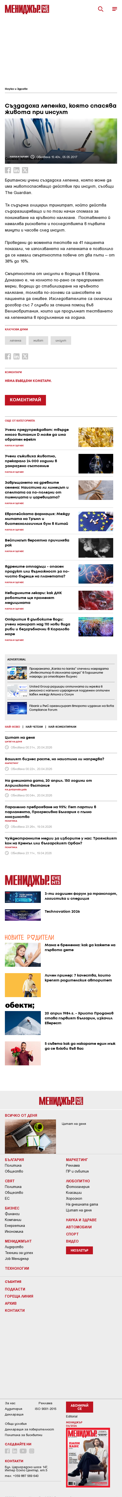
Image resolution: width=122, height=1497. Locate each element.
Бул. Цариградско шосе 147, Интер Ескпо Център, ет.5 (26, 1468)
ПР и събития (77, 1171)
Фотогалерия (77, 1186)
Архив (11, 1303)
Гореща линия (19, 1296)
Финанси (12, 1214)
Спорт (72, 1234)
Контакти (15, 1310)
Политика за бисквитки (23, 1435)
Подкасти (15, 1289)
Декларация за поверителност (29, 1429)
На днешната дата (82, 1204)
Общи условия (16, 1423)
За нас (10, 1403)
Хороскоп (74, 1198)
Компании (13, 1219)
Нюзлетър (79, 1250)
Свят (10, 1181)
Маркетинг (77, 1159)
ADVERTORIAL (16, 659)
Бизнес (12, 1208)
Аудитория (13, 1408)
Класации (74, 1192)
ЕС (7, 1198)
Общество (14, 1171)
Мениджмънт (18, 1241)
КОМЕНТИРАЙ (25, 400)
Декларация (14, 1414)
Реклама (73, 1165)
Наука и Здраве (16, 89)
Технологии (17, 1268)
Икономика (14, 1231)
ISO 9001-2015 (45, 1408)
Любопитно (78, 1181)
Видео (72, 1241)
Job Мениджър (17, 1258)
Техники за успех (19, 1253)
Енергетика (15, 1225)
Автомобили (79, 1227)
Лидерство (14, 1247)
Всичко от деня (21, 1115)
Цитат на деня (79, 1210)
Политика (13, 1165)
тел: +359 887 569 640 (21, 1475)
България (14, 1159)
